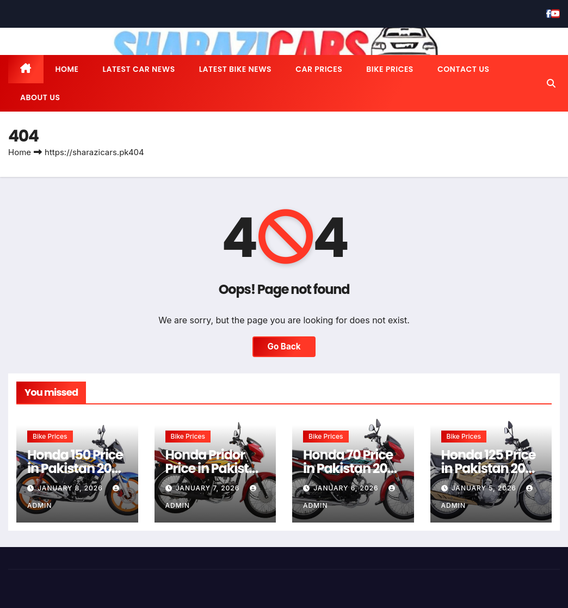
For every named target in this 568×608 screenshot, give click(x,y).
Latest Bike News (235, 69)
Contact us (463, 69)
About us (40, 97)
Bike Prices (389, 69)
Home (67, 69)
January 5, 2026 (485, 488)
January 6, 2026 (347, 488)
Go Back (284, 346)
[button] (551, 83)
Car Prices (318, 69)
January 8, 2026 (71, 488)
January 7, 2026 (209, 488)
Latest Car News (139, 69)
